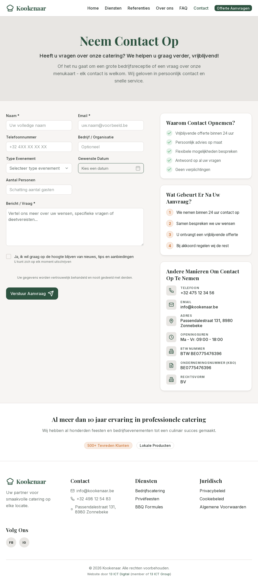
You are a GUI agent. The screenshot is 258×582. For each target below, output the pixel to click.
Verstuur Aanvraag (32, 293)
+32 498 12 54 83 (91, 498)
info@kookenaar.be (92, 490)
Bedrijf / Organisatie (96, 137)
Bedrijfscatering (150, 490)
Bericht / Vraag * (20, 203)
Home (93, 8)
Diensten (113, 8)
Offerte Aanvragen (233, 8)
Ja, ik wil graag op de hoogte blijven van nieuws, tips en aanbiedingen (74, 256)
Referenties (139, 8)
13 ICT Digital (119, 574)
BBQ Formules (149, 506)
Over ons (164, 8)
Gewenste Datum (93, 158)
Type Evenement (21, 158)
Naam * (12, 115)
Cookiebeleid (212, 498)
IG (24, 542)
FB (11, 542)
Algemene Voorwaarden (223, 506)
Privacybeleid (212, 490)
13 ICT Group (160, 574)
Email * (84, 115)
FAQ (183, 8)
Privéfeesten (147, 498)
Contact (201, 8)
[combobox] (39, 168)
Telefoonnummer (21, 137)
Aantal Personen (20, 180)
